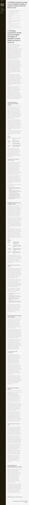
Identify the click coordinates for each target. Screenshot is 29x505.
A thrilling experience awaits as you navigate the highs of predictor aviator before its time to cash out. (15, 11)
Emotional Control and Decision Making (15, 20)
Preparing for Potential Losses (13, 25)
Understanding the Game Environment (15, 23)
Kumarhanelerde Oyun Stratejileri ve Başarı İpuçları (23, 498)
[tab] (1, 0)
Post (24, 10)
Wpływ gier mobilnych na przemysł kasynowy (12, 498)
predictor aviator (12, 46)
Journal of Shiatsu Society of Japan (3, 10)
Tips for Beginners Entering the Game (15, 26)
